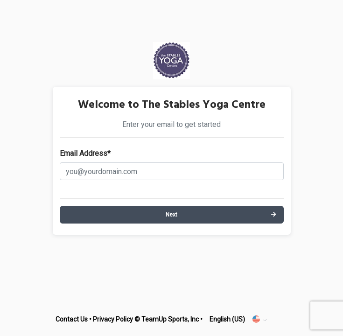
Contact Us (72, 319)
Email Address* (85, 153)
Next (171, 214)
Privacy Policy (113, 319)
